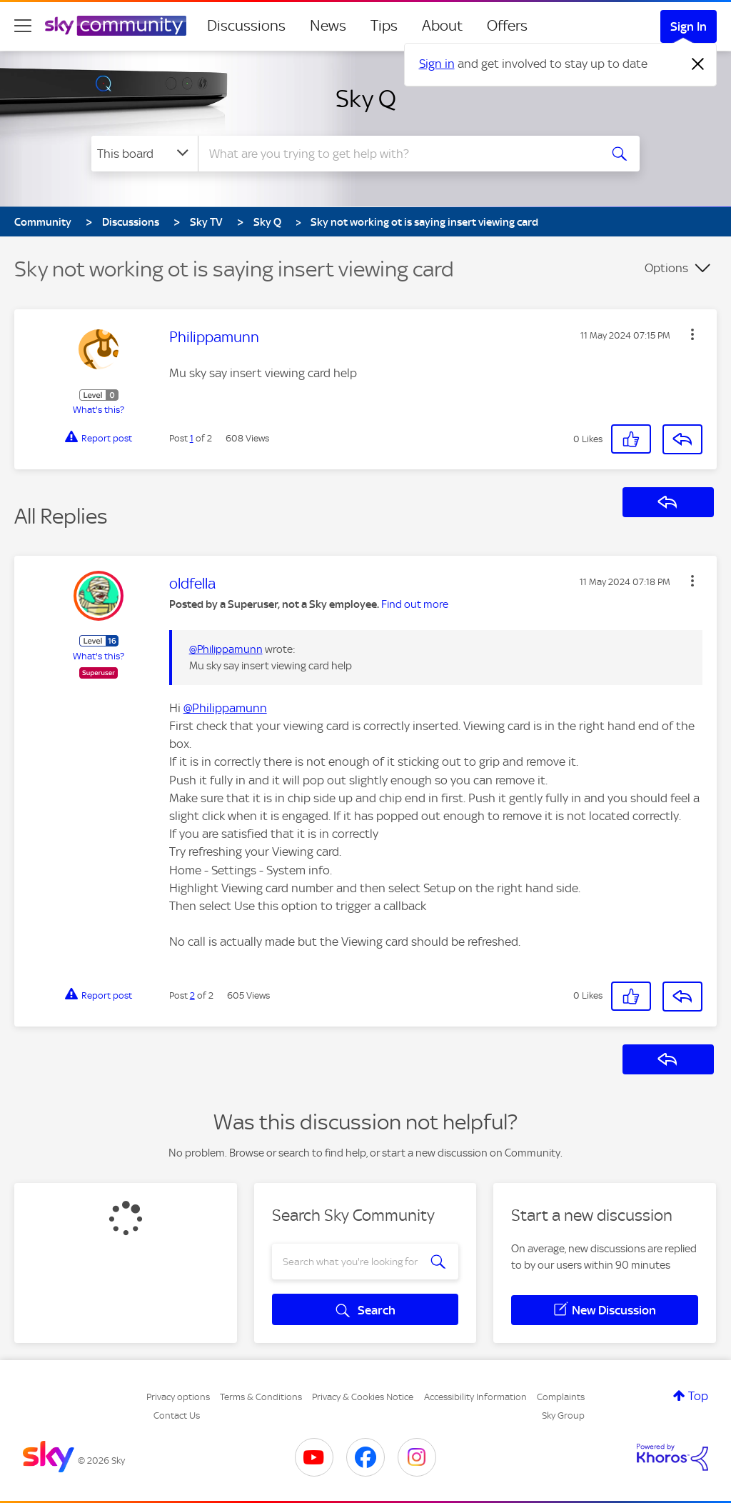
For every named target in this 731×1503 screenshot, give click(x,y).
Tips (384, 25)
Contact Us (176, 1415)
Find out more (414, 604)
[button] (692, 334)
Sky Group (563, 1415)
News (328, 25)
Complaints (561, 1397)
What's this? (98, 409)
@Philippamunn (226, 649)
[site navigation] (22, 25)
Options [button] (666, 268)
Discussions (246, 25)
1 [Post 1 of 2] (191, 438)
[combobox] (396, 153)
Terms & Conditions (261, 1397)
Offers (507, 25)
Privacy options (178, 1397)
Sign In (688, 26)
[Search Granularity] (144, 153)
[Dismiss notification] (698, 64)
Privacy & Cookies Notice (362, 1397)
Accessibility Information (475, 1397)
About (442, 25)
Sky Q (366, 98)
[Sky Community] (115, 25)
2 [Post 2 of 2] (192, 995)
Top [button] (698, 1396)
